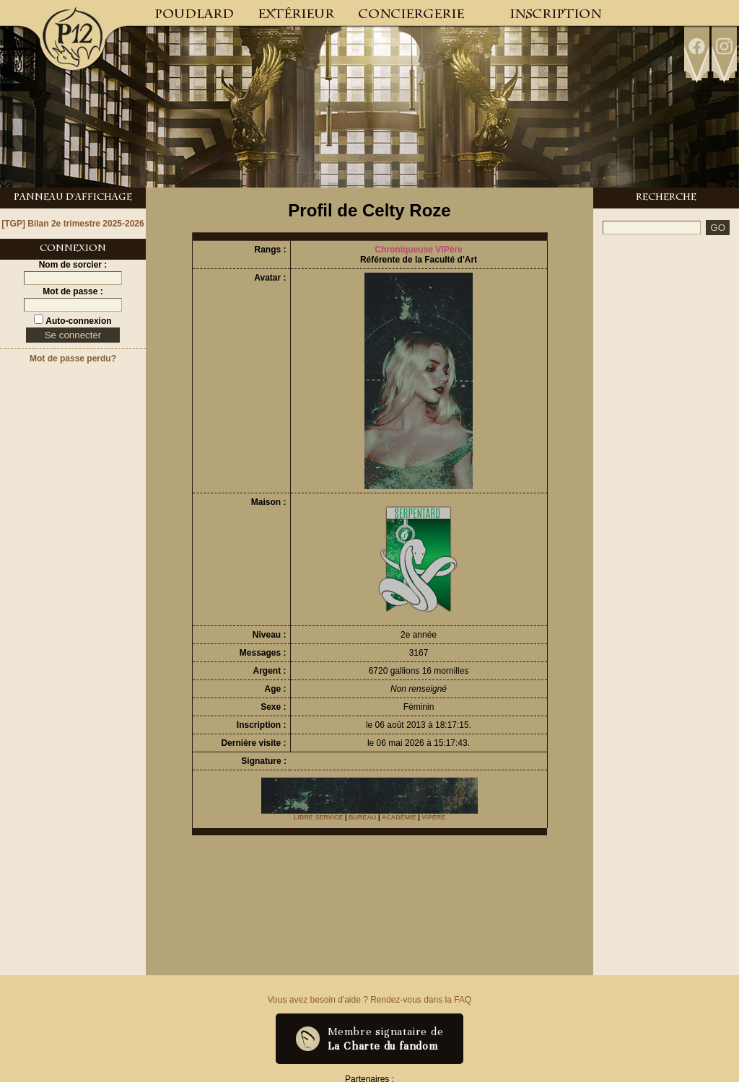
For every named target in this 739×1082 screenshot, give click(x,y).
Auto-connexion (77, 321)
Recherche (666, 198)
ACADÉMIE (399, 817)
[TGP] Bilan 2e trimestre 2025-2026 (72, 224)
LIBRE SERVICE (319, 817)
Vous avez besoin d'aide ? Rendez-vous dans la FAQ (369, 1000)
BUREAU (363, 817)
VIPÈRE (433, 817)
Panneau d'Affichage (73, 198)
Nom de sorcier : (73, 265)
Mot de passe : (72, 291)
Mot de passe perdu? (73, 358)
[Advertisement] (666, 292)
